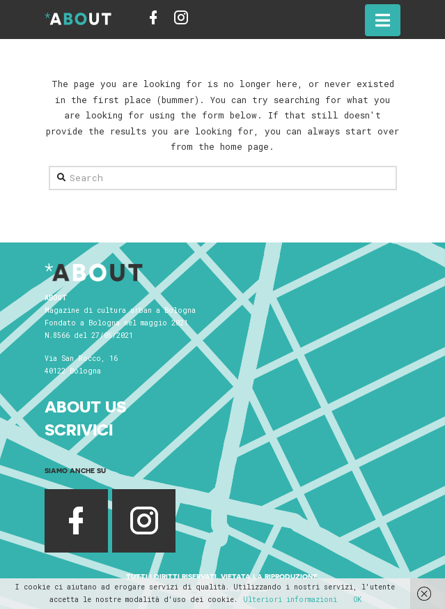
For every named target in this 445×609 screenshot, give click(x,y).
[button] (382, 20)
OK (357, 599)
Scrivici (79, 430)
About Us (85, 407)
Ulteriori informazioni (290, 599)
